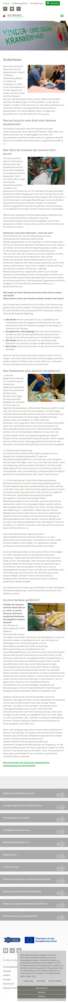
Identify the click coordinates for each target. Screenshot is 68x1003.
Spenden (54, 3)
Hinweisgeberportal (12, 966)
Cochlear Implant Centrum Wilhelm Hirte (22, 805)
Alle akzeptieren (42, 988)
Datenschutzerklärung (13, 988)
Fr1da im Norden (11, 867)
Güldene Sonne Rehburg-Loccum (18, 793)
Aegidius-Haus (10, 854)
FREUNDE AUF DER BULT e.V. (16, 842)
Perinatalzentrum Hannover (16, 817)
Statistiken (39, 981)
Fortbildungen (36, 3)
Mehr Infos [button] (31, 976)
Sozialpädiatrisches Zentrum (16, 830)
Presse (6, 3)
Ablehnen (41, 996)
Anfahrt (6, 975)
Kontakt (7, 979)
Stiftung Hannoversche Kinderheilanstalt (22, 891)
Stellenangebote (19, 3)
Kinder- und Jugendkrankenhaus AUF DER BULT (25, 903)
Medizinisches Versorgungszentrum (20, 916)
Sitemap (7, 971)
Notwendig (27, 981)
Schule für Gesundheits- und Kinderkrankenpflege (26, 879)
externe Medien (54, 981)
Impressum (8, 983)
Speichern (41, 992)
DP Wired (62, 1000)
